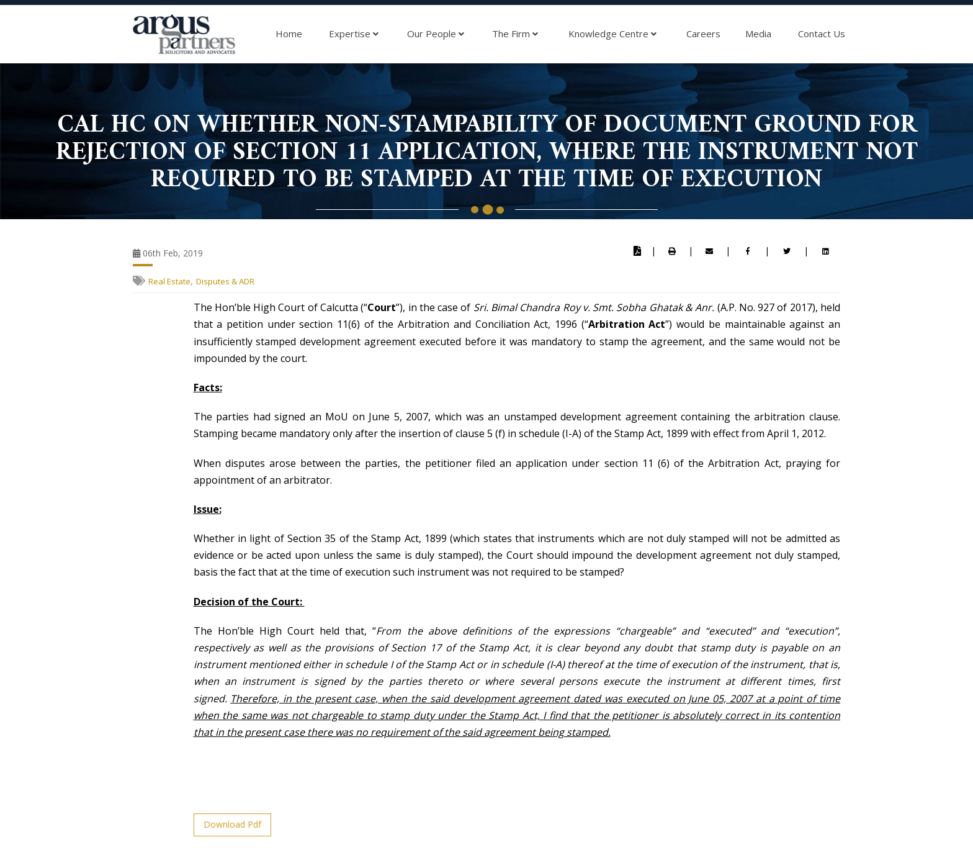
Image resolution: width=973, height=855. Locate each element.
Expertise (354, 34)
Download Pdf (232, 824)
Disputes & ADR (225, 281)
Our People (435, 34)
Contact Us (821, 33)
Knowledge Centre (612, 34)
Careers (703, 33)
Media (758, 33)
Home (289, 33)
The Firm (515, 34)
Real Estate (169, 281)
